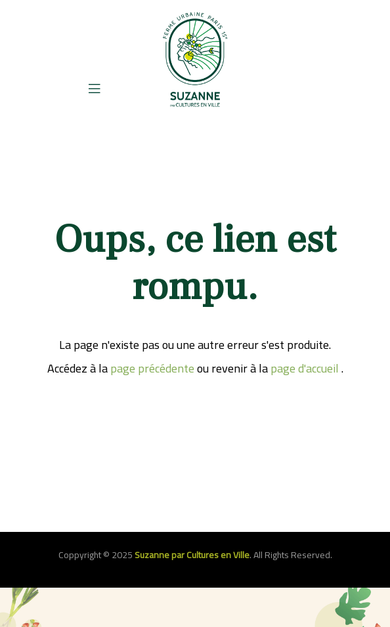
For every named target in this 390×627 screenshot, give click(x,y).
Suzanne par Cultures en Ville (192, 554)
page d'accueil (305, 368)
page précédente (152, 368)
